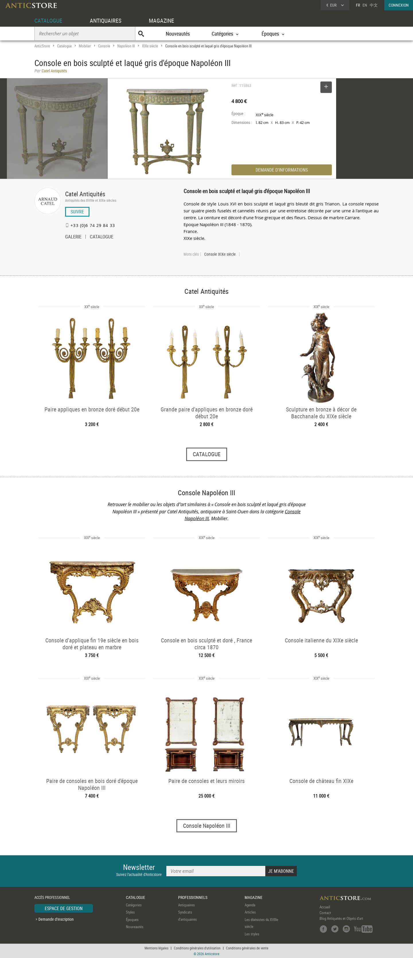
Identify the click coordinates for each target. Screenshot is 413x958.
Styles (130, 912)
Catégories (134, 905)
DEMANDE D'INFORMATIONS (282, 170)
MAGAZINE (161, 20)
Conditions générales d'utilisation (197, 948)
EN (365, 5)
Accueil (325, 907)
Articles (250, 912)
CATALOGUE (48, 20)
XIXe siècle (150, 45)
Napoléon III (126, 45)
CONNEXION (399, 5)
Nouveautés (178, 33)
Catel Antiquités (85, 194)
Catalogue (64, 45)
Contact (325, 912)
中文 (374, 5)
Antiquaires (186, 905)
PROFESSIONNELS (192, 897)
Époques (132, 919)
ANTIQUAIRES (105, 20)
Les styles (252, 933)
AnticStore (42, 45)
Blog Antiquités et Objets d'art (341, 918)
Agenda (250, 905)
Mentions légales (156, 948)
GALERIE (73, 237)
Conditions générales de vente (247, 948)
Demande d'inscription (56, 919)
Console (104, 45)
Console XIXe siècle (220, 254)
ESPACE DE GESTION (64, 908)
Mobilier (85, 45)
